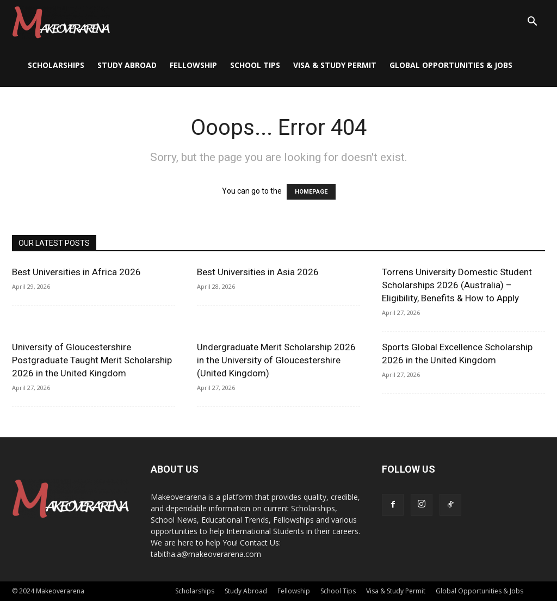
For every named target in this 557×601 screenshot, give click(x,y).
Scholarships (56, 65)
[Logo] (61, 22)
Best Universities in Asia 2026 (258, 272)
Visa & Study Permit (334, 65)
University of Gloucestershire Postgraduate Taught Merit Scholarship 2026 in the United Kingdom (92, 360)
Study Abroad (127, 65)
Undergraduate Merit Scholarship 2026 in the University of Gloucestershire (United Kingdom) (276, 360)
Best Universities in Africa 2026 (76, 272)
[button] (532, 22)
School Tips (255, 65)
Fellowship (193, 65)
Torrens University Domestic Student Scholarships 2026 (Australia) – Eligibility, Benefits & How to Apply (457, 285)
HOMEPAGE (311, 191)
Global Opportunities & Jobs (450, 65)
